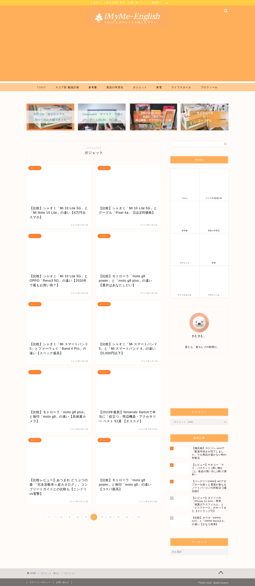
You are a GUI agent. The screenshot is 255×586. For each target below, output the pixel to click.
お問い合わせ (62, 582)
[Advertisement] (127, 57)
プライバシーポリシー (40, 582)
